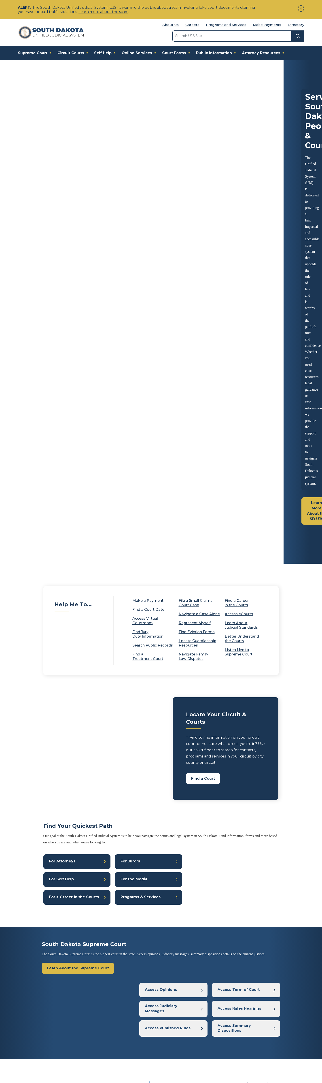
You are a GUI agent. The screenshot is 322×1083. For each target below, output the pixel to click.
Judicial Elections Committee (260, 1025)
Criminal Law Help (178, 1025)
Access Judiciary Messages (161, 662)
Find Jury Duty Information (147, 278)
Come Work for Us (106, 1016)
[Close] (301, 8)
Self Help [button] (106, 53)
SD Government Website (115, 1061)
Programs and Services (226, 25)
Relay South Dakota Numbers (264, 1044)
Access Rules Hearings (239, 662)
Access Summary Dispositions (234, 682)
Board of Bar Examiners (259, 1007)
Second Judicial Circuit (175, 787)
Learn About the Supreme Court (78, 619)
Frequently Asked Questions (115, 1025)
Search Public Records (152, 290)
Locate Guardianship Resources (197, 287)
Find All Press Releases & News (214, 936)
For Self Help (61, 527)
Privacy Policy (158, 1061)
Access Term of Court (239, 642)
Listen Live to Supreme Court (241, 296)
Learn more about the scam (103, 12)
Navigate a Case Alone (199, 258)
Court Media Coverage (110, 1007)
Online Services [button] (140, 53)
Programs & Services (141, 547)
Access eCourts (242, 258)
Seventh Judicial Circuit (246, 792)
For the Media (134, 527)
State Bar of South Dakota (261, 1034)
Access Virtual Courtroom (145, 265)
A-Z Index (99, 1034)
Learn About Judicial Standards (241, 269)
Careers (192, 25)
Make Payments (267, 25)
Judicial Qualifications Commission (265, 1016)
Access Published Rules (168, 682)
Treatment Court (217, 781)
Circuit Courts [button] (74, 53)
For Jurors (130, 507)
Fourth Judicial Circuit (249, 787)
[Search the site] (232, 35)
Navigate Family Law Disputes (193, 301)
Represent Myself (195, 267)
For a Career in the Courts (74, 547)
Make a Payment (147, 245)
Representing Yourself (182, 1007)
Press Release (190, 781)
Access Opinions (161, 642)
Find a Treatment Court (147, 301)
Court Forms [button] (177, 53)
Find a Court (203, 423)
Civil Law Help (175, 1016)
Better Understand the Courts (242, 283)
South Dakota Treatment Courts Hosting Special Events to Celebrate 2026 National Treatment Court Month (215, 745)
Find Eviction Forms (197, 276)
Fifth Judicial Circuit (173, 792)
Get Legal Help (176, 1044)
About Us (170, 25)
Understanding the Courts (185, 1034)
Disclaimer (189, 1061)
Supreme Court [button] (36, 53)
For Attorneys (62, 507)
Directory (296, 25)
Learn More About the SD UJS (51, 163)
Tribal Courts (246, 998)
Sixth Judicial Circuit (207, 792)
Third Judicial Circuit (212, 787)
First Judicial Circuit (249, 781)
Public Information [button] (217, 53)
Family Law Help (177, 998)
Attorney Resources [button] (264, 53)
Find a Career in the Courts (237, 247)
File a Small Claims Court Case (195, 247)
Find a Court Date (151, 254)
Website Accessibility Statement (233, 1061)
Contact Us (76, 1061)
